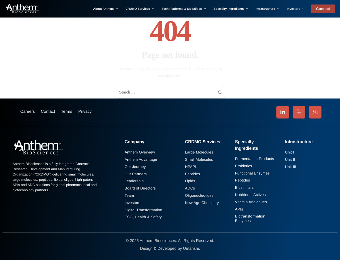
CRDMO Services (139, 9)
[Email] (315, 112)
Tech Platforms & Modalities (184, 9)
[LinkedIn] (282, 112)
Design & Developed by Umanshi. (170, 248)
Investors (295, 9)
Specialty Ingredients (231, 9)
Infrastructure (267, 9)
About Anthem (105, 9)
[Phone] (299, 112)
